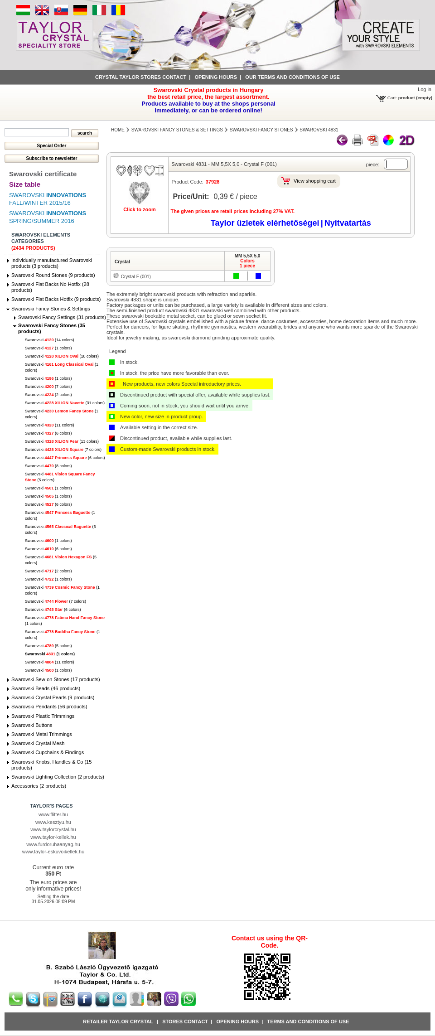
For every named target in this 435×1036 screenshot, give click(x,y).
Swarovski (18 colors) (62, 356)
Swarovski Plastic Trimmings (42, 716)
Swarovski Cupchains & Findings (47, 752)
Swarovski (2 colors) (48, 394)
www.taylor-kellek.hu (53, 837)
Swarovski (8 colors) (48, 466)
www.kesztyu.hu (53, 822)
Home (118, 129)
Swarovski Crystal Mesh (37, 743)
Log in (424, 89)
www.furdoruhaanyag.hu (53, 844)
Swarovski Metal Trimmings (41, 734)
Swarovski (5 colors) (48, 646)
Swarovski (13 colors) (62, 441)
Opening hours (215, 77)
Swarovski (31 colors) (65, 403)
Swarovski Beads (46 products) (45, 688)
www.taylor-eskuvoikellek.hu (53, 851)
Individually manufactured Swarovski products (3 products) (51, 263)
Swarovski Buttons (31, 725)
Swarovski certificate (43, 174)
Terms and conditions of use (308, 1021)
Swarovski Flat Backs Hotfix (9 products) (56, 299)
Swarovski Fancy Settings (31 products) (62, 317)
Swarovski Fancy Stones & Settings (50, 308)
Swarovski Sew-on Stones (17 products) (55, 679)
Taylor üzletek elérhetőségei (265, 223)
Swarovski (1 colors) (48, 348)
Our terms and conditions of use (292, 77)
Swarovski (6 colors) (48, 433)
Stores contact (185, 1021)
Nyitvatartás (347, 223)
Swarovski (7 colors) (48, 386)
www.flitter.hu (53, 814)
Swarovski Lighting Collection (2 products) (57, 776)
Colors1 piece (247, 263)
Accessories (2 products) (38, 786)
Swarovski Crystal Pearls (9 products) (52, 697)
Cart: (392, 97)
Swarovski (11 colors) (49, 425)
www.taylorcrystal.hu (53, 829)
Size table (24, 184)
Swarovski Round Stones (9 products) (53, 275)
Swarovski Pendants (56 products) (49, 706)
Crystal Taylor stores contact (140, 77)
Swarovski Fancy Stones (261, 129)
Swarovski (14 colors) (49, 340)
